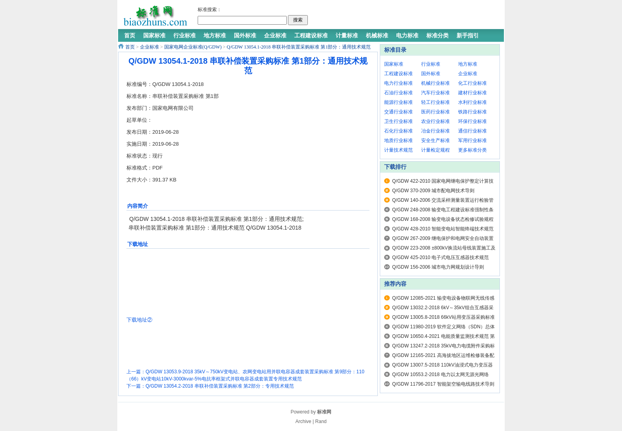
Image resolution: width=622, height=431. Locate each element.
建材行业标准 (472, 93)
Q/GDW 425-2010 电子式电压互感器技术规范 (440, 257)
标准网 (324, 412)
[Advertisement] (404, 16)
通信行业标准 (472, 131)
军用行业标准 (472, 140)
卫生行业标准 (398, 121)
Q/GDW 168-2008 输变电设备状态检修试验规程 (443, 219)
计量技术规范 (398, 150)
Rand (321, 421)
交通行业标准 (398, 112)
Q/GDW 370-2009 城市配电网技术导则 (433, 190)
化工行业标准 (472, 83)
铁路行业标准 (472, 112)
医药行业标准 (435, 112)
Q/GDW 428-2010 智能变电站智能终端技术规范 (443, 229)
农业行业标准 (435, 121)
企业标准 (149, 47)
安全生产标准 (435, 140)
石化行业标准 (398, 131)
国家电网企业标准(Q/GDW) (193, 47)
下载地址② (139, 320)
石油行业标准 (398, 93)
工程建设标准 (398, 73)
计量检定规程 (435, 150)
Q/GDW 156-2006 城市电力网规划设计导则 (438, 267)
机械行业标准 (435, 83)
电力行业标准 (398, 83)
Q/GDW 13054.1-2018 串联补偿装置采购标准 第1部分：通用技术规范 (299, 47)
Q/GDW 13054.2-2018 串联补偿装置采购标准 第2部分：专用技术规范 (220, 386)
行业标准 (430, 64)
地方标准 (467, 64)
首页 (130, 47)
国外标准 (430, 73)
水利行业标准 (472, 102)
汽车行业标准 (435, 93)
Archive (303, 421)
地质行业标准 (398, 140)
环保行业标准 (472, 121)
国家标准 (393, 64)
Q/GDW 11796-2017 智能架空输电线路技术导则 (443, 384)
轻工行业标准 (435, 102)
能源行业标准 (398, 102)
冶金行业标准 (435, 131)
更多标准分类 (472, 150)
